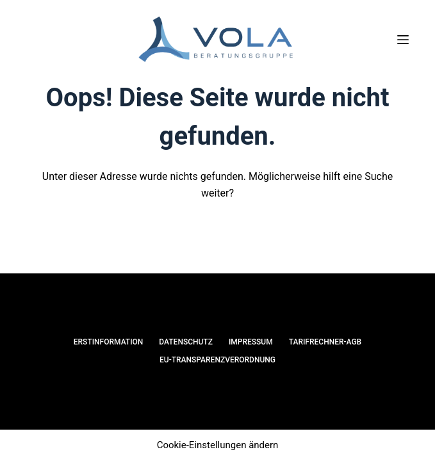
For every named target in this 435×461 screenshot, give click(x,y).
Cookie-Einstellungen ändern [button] (218, 445)
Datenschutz (186, 341)
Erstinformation (109, 341)
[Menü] (403, 39)
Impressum (251, 341)
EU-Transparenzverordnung (217, 359)
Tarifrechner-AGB (325, 341)
